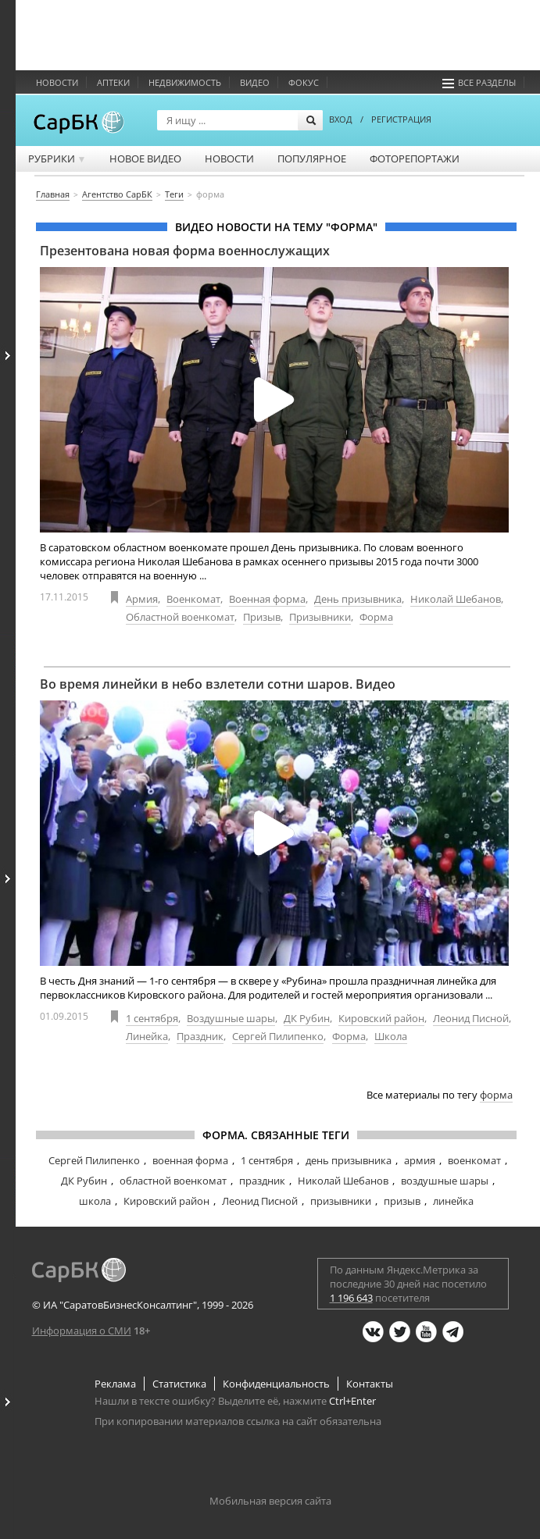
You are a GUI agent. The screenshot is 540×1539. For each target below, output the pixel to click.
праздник (262, 1181)
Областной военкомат (180, 617)
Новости (57, 82)
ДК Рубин (307, 1018)
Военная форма (267, 599)
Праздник (200, 1036)
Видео (255, 82)
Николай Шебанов (455, 599)
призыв (402, 1201)
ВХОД (340, 119)
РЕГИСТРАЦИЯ (401, 119)
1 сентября (152, 1018)
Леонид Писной (471, 1018)
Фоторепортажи (415, 158)
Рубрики (57, 158)
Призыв (262, 617)
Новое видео (145, 158)
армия (419, 1160)
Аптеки (113, 82)
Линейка (147, 1036)
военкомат (474, 1160)
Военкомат (193, 599)
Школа (390, 1036)
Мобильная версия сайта (270, 1501)
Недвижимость (184, 82)
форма (496, 1095)
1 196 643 (351, 1298)
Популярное (311, 158)
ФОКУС (303, 82)
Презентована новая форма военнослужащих (185, 250)
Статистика (179, 1384)
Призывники (320, 617)
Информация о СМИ (81, 1330)
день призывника (349, 1160)
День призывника (358, 599)
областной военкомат (173, 1181)
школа (95, 1201)
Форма (376, 617)
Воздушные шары (231, 1018)
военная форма (190, 1160)
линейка (453, 1201)
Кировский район (381, 1018)
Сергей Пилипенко (278, 1036)
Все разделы (479, 82)
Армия (142, 599)
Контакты (369, 1384)
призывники (340, 1201)
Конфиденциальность (276, 1384)
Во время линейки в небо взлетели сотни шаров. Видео (217, 684)
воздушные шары (444, 1181)
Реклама (115, 1384)
